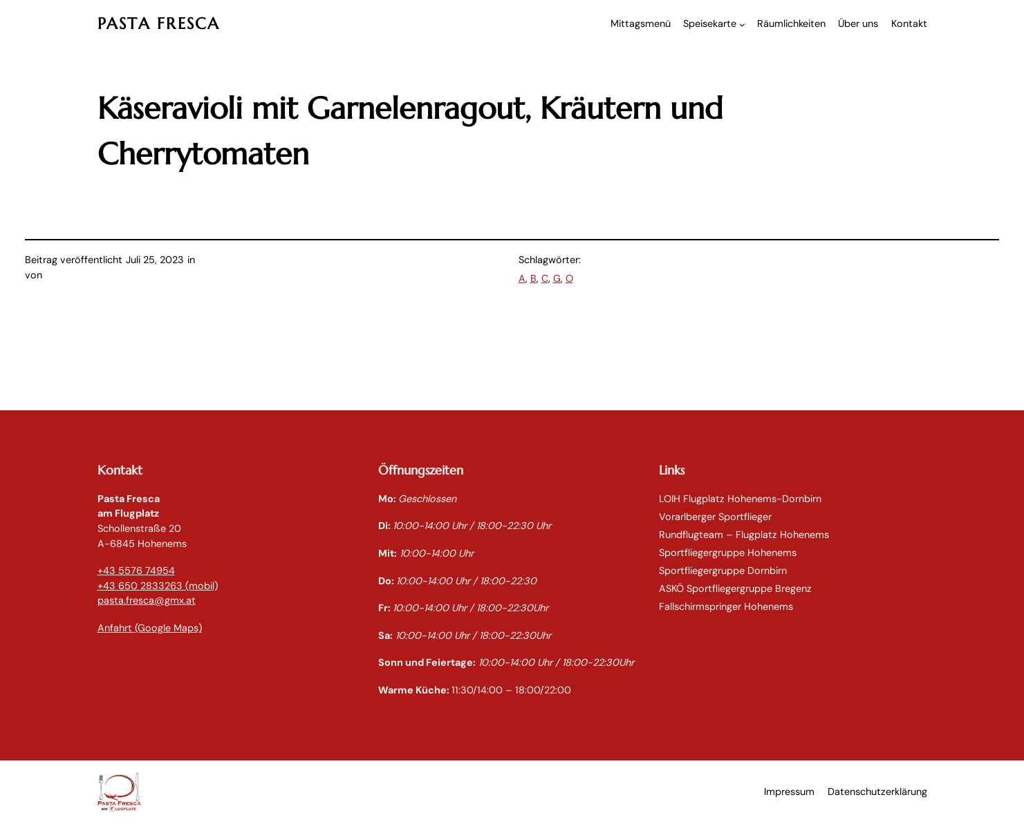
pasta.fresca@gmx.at (146, 600)
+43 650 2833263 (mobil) (157, 585)
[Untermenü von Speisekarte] (742, 24)
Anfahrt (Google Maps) (149, 628)
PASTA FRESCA (159, 23)
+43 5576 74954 (136, 570)
